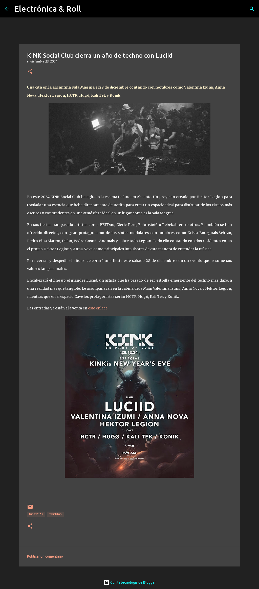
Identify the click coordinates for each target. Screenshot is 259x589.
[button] (30, 71)
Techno (55, 514)
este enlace (97, 308)
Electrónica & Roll (47, 8)
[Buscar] (252, 9)
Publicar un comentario (45, 556)
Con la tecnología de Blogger (129, 582)
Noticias (36, 514)
